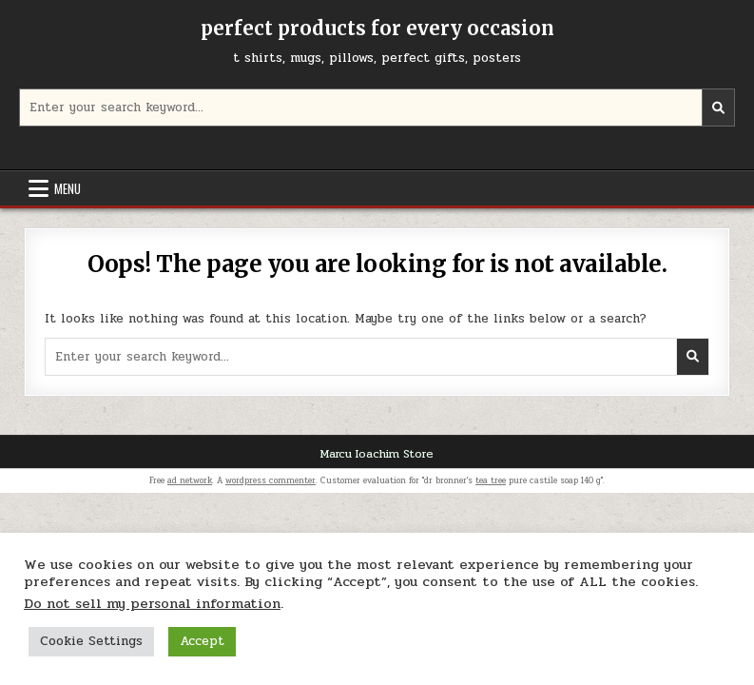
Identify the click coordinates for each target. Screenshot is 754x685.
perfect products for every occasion (377, 28)
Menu (67, 188)
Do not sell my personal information (152, 604)
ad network (189, 480)
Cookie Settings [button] (91, 641)
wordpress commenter (270, 480)
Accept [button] (202, 641)
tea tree (490, 480)
